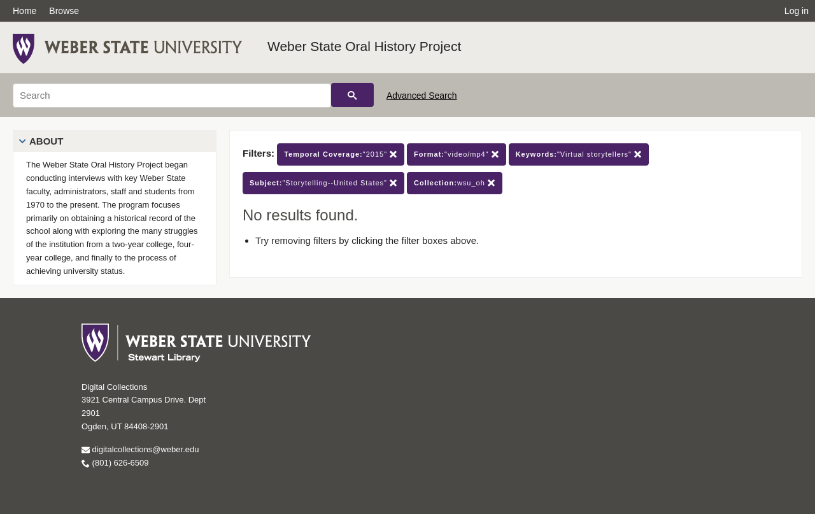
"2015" (340, 154)
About (46, 141)
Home (24, 11)
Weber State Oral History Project (364, 46)
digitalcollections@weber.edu (140, 449)
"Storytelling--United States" (323, 183)
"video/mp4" (456, 154)
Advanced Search (421, 95)
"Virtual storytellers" (579, 154)
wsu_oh (454, 183)
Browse (64, 11)
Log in (796, 11)
